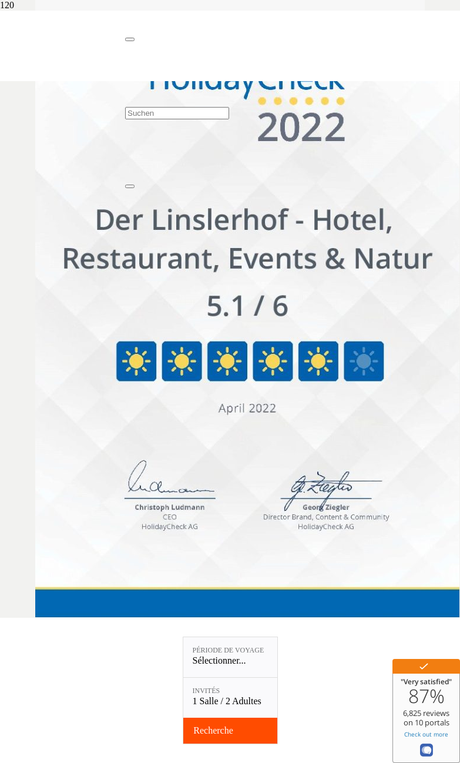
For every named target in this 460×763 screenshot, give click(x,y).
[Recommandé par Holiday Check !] (247, 616)
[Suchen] (177, 113)
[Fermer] (130, 39)
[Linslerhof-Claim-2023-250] (62, 69)
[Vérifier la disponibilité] (230, 731)
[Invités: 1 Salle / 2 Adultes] (230, 698)
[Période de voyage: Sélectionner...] (230, 657)
